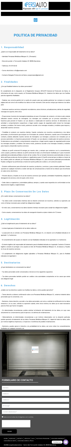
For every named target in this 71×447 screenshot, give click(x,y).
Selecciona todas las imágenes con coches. (18, 417)
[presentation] (16, 423)
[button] (35, 14)
